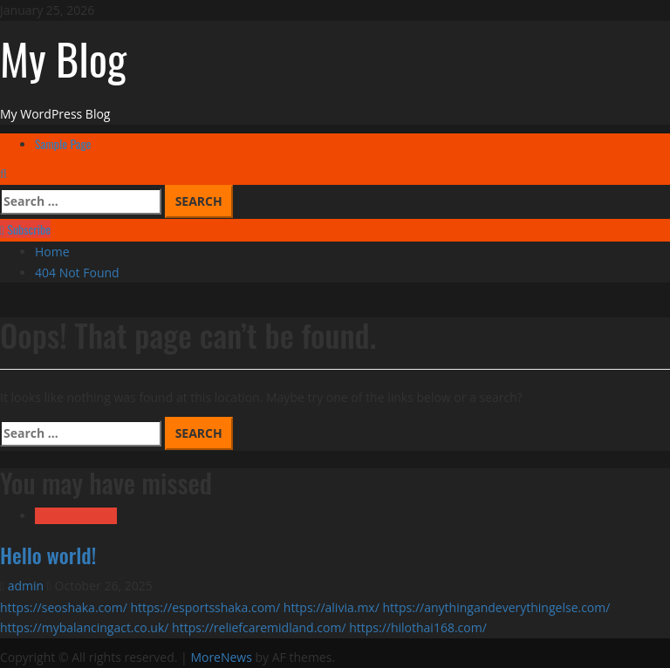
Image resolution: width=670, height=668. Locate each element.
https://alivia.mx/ (331, 607)
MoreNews (221, 657)
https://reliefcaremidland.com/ (258, 627)
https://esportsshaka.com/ (205, 607)
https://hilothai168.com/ (418, 627)
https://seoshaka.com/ (63, 607)
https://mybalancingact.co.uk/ (84, 627)
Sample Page (63, 143)
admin (27, 585)
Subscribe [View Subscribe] (25, 229)
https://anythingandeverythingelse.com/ (496, 607)
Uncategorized (76, 516)
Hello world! (48, 554)
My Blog (63, 57)
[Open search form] (3, 173)
